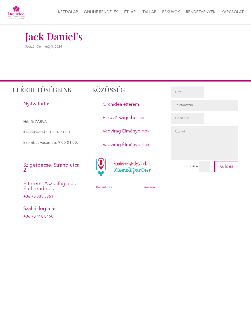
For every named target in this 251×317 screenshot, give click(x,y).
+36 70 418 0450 (38, 217)
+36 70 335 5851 (38, 197)
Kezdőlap (68, 12)
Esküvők (171, 12)
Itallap (149, 12)
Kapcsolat (232, 12)
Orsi (39, 46)
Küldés (226, 166)
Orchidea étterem (121, 104)
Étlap (130, 12)
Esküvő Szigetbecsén (124, 118)
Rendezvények (200, 12)
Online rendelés (101, 12)
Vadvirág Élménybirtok (126, 131)
